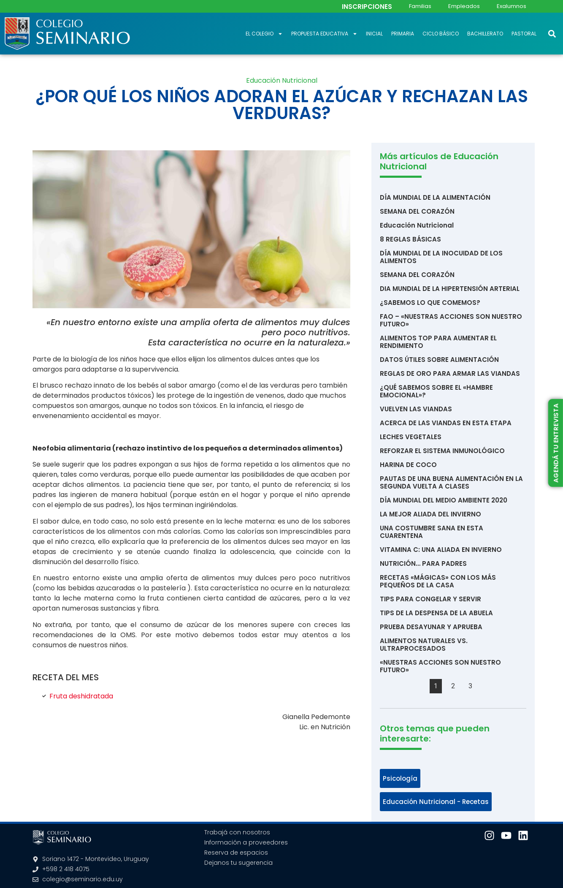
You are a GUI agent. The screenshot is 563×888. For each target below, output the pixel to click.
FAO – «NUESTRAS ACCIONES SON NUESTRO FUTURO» (451, 320)
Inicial (374, 33)
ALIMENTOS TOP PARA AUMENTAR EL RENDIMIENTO (438, 342)
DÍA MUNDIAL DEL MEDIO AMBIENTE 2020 (443, 500)
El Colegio (264, 34)
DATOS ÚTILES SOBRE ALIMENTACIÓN (439, 359)
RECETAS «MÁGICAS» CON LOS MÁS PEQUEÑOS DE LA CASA (438, 581)
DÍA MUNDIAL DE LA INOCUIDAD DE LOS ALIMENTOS (441, 257)
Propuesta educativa (324, 34)
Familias (420, 6)
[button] (552, 34)
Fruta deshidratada (81, 696)
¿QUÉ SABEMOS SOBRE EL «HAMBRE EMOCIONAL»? (436, 391)
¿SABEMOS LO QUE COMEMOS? (430, 302)
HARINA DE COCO (408, 464)
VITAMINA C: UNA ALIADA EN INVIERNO (441, 549)
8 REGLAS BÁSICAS (410, 239)
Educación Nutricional (281, 80)
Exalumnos (511, 6)
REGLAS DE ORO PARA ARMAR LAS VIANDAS (450, 373)
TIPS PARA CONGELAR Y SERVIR (430, 599)
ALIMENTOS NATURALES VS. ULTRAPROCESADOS (424, 644)
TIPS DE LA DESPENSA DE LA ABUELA (436, 612)
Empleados (464, 6)
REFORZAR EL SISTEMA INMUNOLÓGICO (442, 450)
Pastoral (524, 33)
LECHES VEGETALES (410, 436)
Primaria (402, 33)
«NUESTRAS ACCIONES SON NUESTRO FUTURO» (440, 666)
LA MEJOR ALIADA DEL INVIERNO (430, 514)
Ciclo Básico (440, 33)
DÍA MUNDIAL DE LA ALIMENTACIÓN (435, 197)
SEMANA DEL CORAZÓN (417, 211)
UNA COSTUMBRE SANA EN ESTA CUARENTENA (431, 532)
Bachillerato (485, 33)
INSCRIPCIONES (367, 6)
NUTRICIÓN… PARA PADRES (423, 563)
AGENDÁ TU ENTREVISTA (555, 443)
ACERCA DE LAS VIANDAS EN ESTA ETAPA (446, 422)
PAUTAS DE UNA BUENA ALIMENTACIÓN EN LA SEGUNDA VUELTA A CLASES (451, 482)
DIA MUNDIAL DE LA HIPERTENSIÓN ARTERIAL (450, 288)
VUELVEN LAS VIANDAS (416, 409)
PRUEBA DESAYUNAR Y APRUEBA (431, 626)
